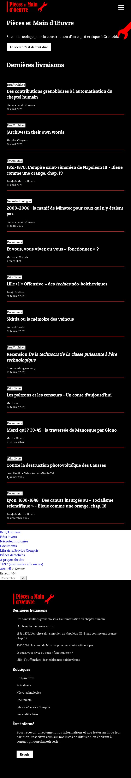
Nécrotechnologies (14, 541)
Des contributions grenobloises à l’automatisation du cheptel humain (61, 619)
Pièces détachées (12, 555)
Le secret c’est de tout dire (29, 47)
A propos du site (12, 559)
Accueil (5, 569)
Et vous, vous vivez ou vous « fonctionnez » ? (45, 653)
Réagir (24, 754)
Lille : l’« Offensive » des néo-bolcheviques (48, 660)
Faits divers (8, 537)
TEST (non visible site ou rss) (21, 564)
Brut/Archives (10, 532)
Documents (8, 546)
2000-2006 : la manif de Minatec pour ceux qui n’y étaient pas (55, 645)
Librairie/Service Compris (19, 550)
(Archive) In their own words (35, 626)
